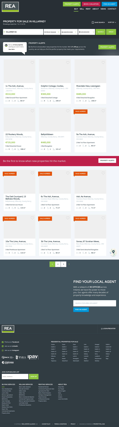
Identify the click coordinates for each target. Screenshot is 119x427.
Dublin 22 (64, 354)
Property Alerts (72, 4)
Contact (112, 9)
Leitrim (75, 356)
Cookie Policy (46, 424)
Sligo (107, 358)
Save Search (99, 22)
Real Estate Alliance (28, 424)
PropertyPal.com (99, 424)
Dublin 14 (64, 351)
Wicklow (97, 361)
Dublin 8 (64, 349)
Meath (63, 358)
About (95, 9)
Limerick (86, 356)
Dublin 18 (108, 351)
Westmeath (76, 361)
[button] (86, 32)
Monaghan (76, 358)
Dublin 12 (108, 349)
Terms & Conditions (60, 424)
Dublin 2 (53, 347)
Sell (82, 9)
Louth (107, 356)
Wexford (86, 361)
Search (101, 32)
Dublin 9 (75, 349)
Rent (88, 9)
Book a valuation (91, 4)
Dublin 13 (53, 351)
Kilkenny (53, 356)
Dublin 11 (97, 349)
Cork (85, 344)
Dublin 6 (97, 347)
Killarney (11, 32)
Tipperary (53, 361)
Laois (63, 356)
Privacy (73, 424)
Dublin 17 (97, 351)
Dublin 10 (86, 349)
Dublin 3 (64, 347)
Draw (111, 32)
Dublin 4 (75, 347)
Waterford (65, 361)
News (103, 9)
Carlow (53, 344)
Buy (76, 9)
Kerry (96, 354)
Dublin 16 (86, 351)
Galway (86, 354)
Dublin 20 (53, 354)
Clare (74, 344)
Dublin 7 (53, 349)
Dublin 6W (108, 347)
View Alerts (11, 49)
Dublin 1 (108, 344)
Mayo (52, 358)
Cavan (63, 344)
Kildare (108, 354)
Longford (97, 356)
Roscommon (98, 358)
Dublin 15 (75, 351)
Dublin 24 (75, 354)
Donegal (97, 344)
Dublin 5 (86, 347)
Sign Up (34, 377)
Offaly (85, 358)
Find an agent (109, 4)
